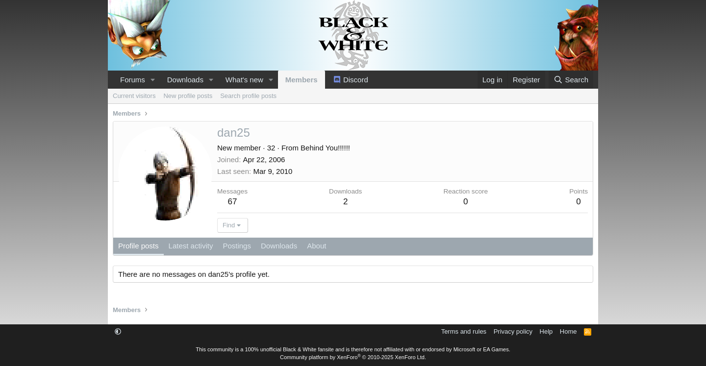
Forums (132, 79)
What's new (244, 79)
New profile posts (187, 95)
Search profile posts (248, 95)
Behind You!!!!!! (325, 148)
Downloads (185, 79)
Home (568, 331)
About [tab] (316, 246)
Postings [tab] (237, 246)
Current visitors (134, 95)
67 (232, 201)
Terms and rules (463, 331)
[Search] (571, 80)
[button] (153, 80)
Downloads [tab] (279, 246)
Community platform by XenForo (353, 357)
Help (546, 331)
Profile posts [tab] (138, 246)
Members (301, 79)
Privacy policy (513, 331)
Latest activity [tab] (191, 246)
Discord (355, 79)
